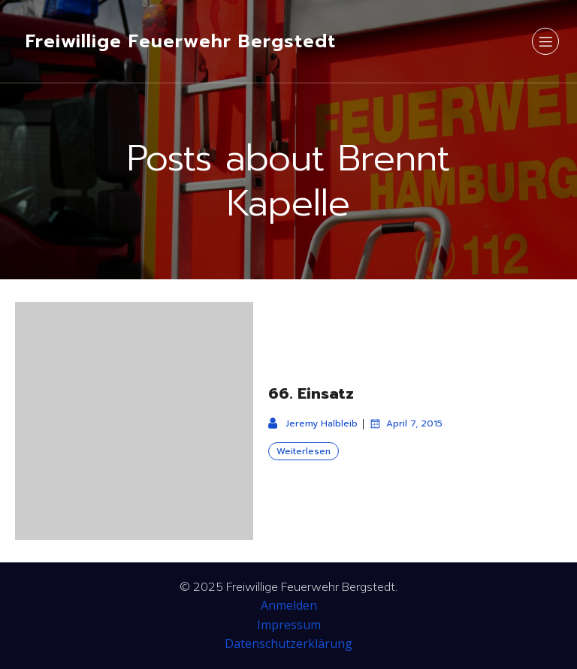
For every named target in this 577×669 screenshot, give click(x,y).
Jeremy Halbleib (313, 423)
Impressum (289, 624)
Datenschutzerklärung (288, 643)
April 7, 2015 (406, 423)
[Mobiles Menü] (545, 41)
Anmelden (289, 605)
